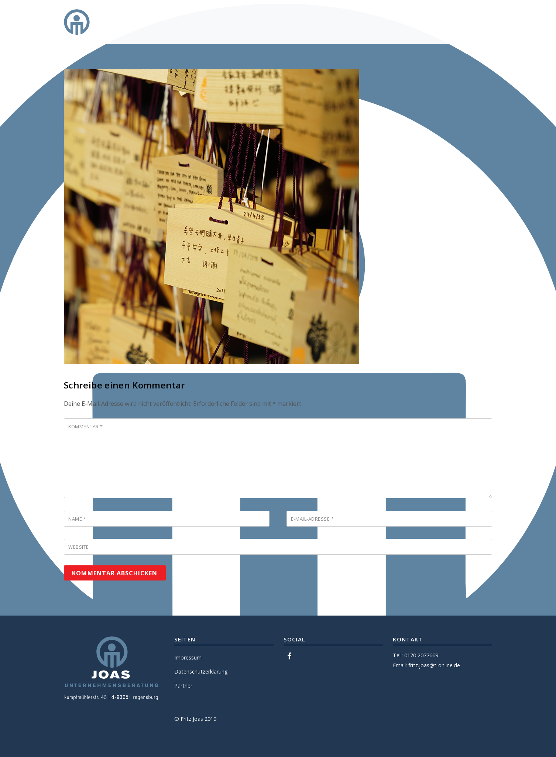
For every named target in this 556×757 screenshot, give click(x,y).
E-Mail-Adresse (312, 518)
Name (77, 518)
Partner (183, 685)
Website (78, 547)
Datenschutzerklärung (201, 671)
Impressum (188, 657)
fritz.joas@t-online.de (434, 665)
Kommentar (85, 426)
